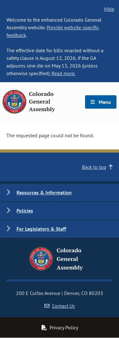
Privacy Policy (59, 327)
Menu (100, 102)
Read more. (63, 73)
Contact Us (59, 306)
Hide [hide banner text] (109, 9)
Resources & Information (44, 192)
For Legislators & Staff (41, 229)
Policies (25, 210)
